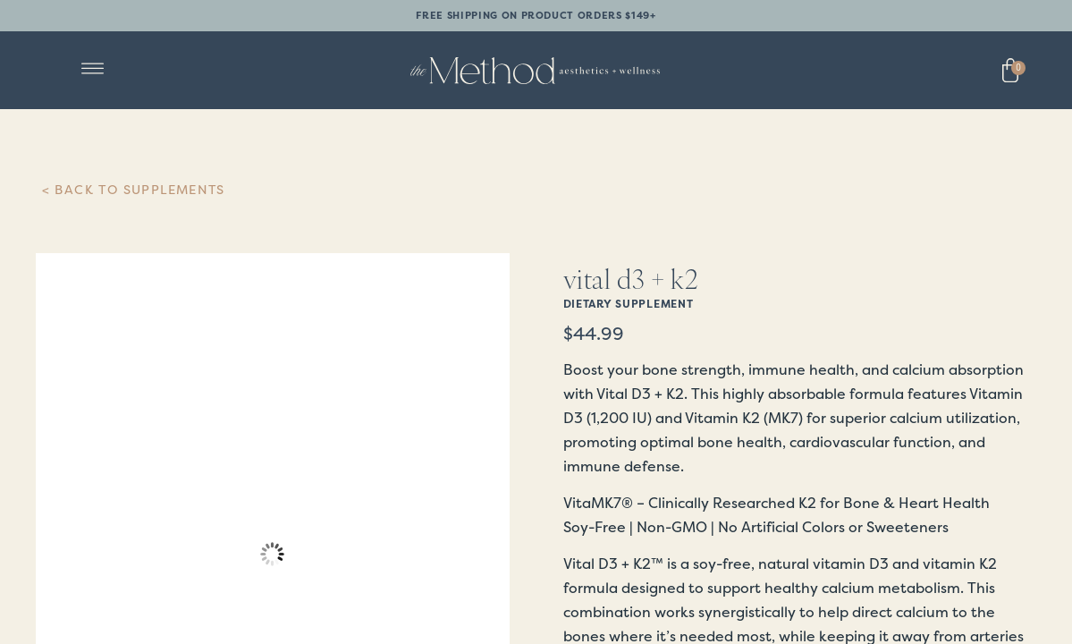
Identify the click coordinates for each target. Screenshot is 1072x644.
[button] (93, 69)
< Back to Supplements (133, 190)
